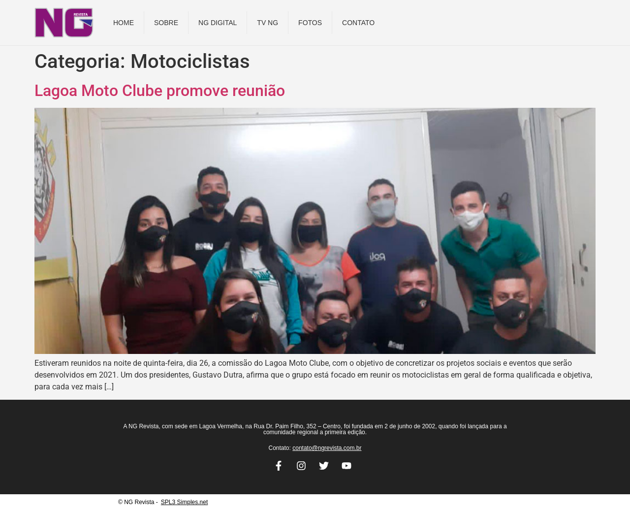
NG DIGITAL (217, 23)
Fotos (310, 23)
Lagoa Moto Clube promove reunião (159, 90)
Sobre (166, 23)
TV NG (267, 23)
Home (123, 23)
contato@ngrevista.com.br (326, 448)
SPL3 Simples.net (184, 502)
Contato (358, 23)
